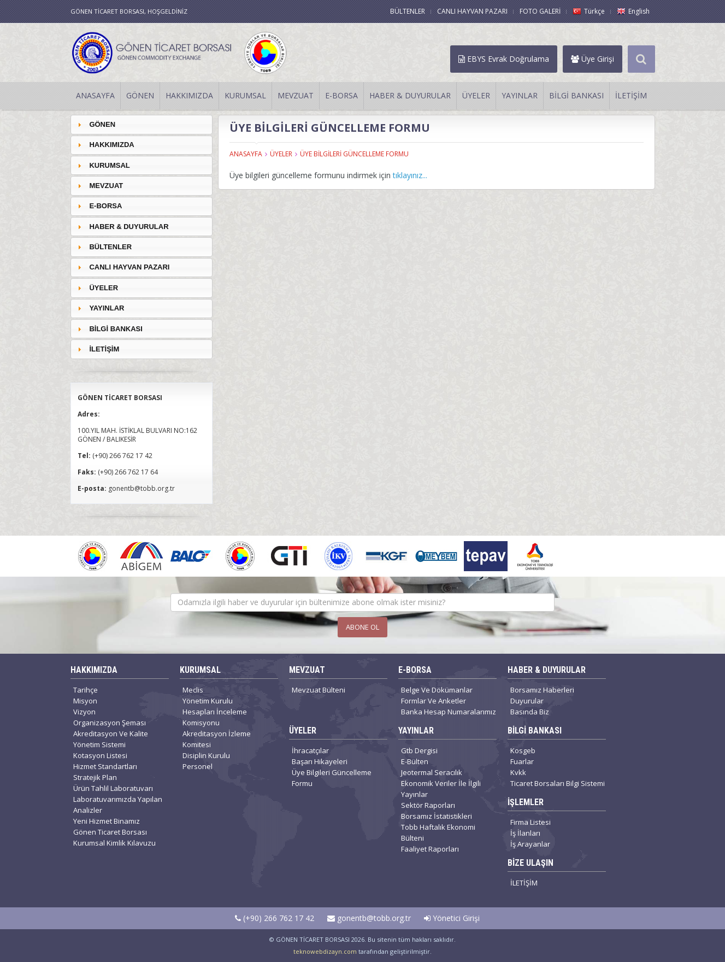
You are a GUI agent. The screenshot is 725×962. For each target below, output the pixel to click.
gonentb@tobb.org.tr (369, 918)
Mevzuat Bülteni (318, 690)
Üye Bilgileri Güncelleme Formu (332, 777)
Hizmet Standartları (105, 766)
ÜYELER (476, 95)
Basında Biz (529, 712)
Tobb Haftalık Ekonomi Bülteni (438, 832)
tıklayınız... (410, 175)
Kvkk (518, 772)
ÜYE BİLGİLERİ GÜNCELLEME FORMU (354, 154)
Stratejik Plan (95, 777)
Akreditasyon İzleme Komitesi (216, 739)
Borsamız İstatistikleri (436, 816)
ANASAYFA (95, 95)
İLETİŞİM (631, 95)
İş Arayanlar (530, 844)
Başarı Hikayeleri (319, 761)
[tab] (141, 124)
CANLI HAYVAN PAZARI (472, 11)
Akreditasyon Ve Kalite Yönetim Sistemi (110, 739)
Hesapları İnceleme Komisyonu (214, 717)
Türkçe (589, 11)
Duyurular (527, 701)
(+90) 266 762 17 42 (274, 918)
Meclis (192, 690)
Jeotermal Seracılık (431, 772)
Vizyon (84, 712)
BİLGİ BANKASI (576, 95)
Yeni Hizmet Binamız (106, 821)
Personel (197, 766)
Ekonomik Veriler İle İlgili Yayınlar (441, 788)
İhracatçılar (310, 750)
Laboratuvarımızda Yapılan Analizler (117, 804)
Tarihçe (85, 690)
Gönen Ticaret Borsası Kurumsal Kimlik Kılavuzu (114, 837)
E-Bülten (414, 761)
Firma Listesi (530, 822)
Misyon (85, 701)
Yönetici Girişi (452, 918)
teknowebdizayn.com (325, 951)
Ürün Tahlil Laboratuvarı (113, 788)
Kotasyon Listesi (100, 755)
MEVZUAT (296, 95)
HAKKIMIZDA (189, 95)
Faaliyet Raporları (430, 849)
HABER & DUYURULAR (410, 95)
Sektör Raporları (428, 805)
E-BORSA (341, 95)
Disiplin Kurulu (206, 755)
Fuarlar (522, 761)
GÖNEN (140, 95)
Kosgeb (522, 750)
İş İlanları (525, 833)
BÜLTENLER (407, 11)
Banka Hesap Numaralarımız (448, 712)
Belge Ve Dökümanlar (437, 690)
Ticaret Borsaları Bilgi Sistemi (557, 783)
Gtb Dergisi (419, 750)
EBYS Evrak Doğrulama (503, 59)
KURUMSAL (245, 95)
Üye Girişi (592, 59)
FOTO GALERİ (540, 11)
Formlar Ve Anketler (433, 701)
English (633, 11)
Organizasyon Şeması (109, 723)
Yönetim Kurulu (207, 701)
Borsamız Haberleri (542, 690)
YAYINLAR (520, 95)
